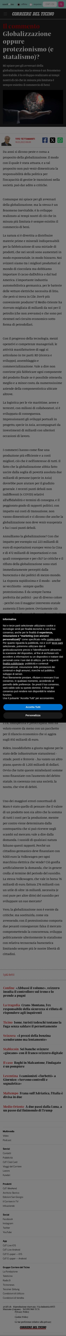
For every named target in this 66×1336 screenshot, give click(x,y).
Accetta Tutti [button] (33, 707)
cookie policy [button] (54, 639)
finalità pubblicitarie (13, 663)
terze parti (57, 643)
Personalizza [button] (33, 715)
